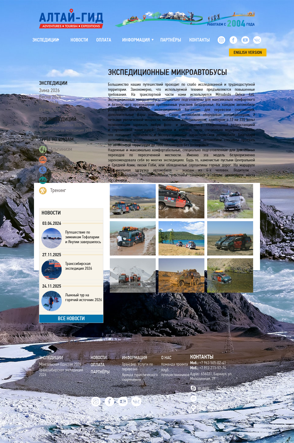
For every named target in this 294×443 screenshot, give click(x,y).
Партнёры (100, 371)
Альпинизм (55, 149)
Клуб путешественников (175, 372)
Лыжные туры (58, 170)
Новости (99, 357)
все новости (71, 318)
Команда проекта (174, 364)
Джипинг (54, 159)
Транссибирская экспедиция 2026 (65, 130)
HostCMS (72, 421)
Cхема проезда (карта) (213, 407)
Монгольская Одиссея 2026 (60, 125)
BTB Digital (77, 416)
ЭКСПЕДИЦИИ (51, 357)
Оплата (98, 364)
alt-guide (203, 388)
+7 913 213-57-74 (208, 367)
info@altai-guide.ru (210, 398)
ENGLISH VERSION (248, 52)
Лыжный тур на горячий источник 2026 (83, 297)
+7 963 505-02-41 (208, 362)
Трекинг (52, 190)
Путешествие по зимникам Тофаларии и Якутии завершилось (83, 237)
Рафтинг (53, 180)
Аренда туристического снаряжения (140, 377)
